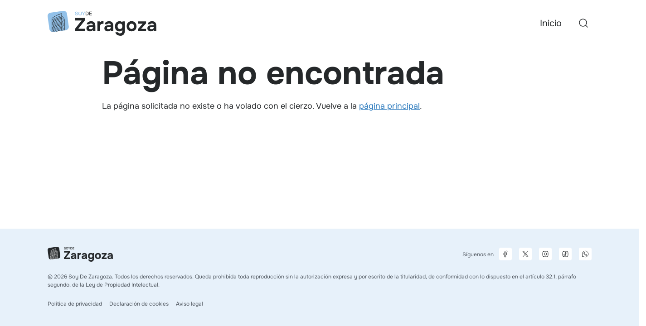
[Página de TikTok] (565, 254)
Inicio (551, 23)
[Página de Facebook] (505, 254)
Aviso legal (189, 303)
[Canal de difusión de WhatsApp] (585, 254)
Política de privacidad (75, 303)
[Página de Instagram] (545, 254)
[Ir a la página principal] (102, 23)
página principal (389, 106)
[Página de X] (525, 254)
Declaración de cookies (139, 303)
